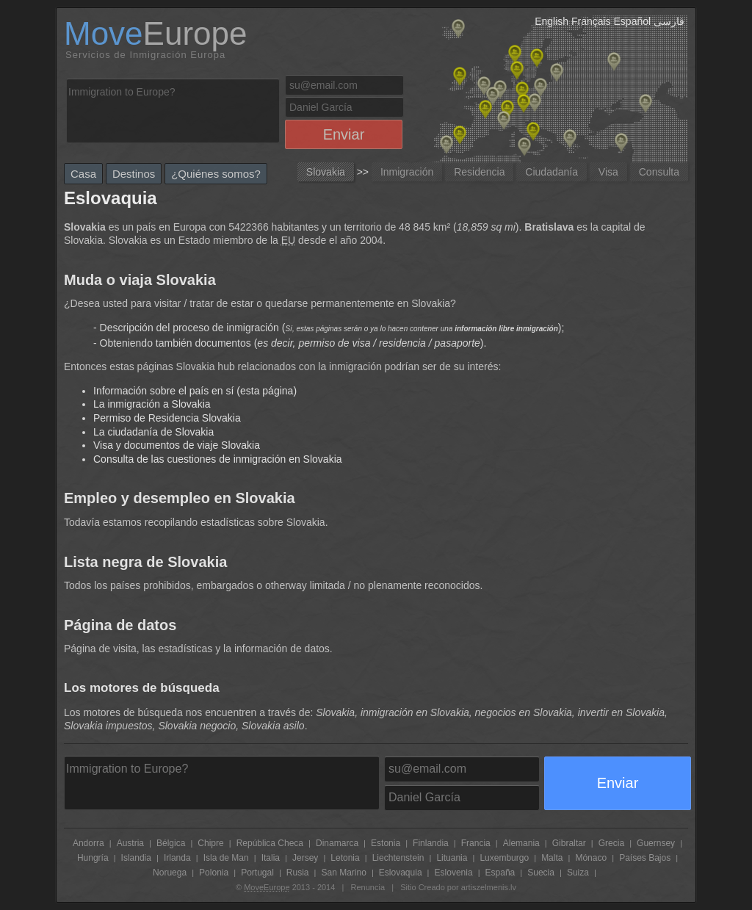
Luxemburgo (504, 858)
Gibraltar (569, 843)
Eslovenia (454, 872)
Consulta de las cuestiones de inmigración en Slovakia (217, 459)
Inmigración (406, 172)
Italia (270, 858)
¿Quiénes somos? (216, 173)
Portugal (257, 872)
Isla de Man (226, 858)
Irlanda (177, 858)
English (551, 21)
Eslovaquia (400, 872)
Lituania (451, 858)
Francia (476, 843)
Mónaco (591, 858)
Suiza (578, 872)
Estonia (385, 843)
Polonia (213, 872)
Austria (130, 843)
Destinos (133, 173)
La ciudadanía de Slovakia (153, 432)
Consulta (659, 172)
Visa (608, 172)
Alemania (521, 843)
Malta (552, 858)
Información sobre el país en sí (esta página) (195, 391)
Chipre (210, 843)
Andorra (88, 843)
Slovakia (325, 172)
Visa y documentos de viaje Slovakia (176, 445)
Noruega (170, 872)
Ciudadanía (551, 172)
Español (632, 21)
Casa (83, 173)
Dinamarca (337, 843)
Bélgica (170, 843)
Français (591, 21)
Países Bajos (644, 858)
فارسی (669, 21)
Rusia (297, 872)
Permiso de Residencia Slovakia (167, 418)
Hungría (93, 858)
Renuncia (368, 887)
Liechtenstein (398, 858)
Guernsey (656, 843)
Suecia (540, 872)
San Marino (343, 872)
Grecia (611, 843)
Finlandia (431, 843)
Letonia (344, 858)
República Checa (269, 843)
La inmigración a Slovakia (152, 404)
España (500, 872)
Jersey (305, 858)
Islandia (136, 858)
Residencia (479, 172)
